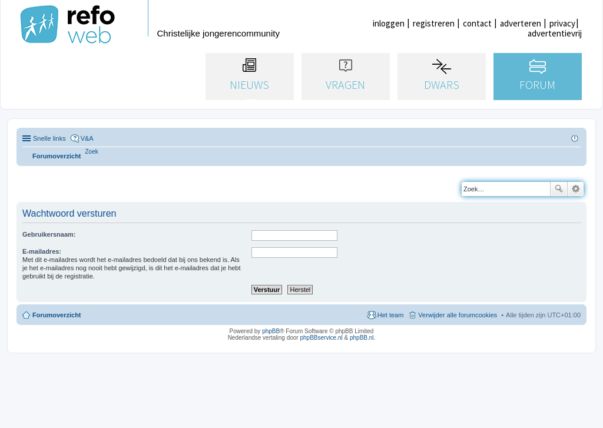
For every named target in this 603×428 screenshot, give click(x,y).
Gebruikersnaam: (48, 234)
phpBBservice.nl (321, 337)
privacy (562, 23)
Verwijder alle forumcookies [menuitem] (457, 314)
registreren (434, 23)
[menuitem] (91, 151)
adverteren (520, 23)
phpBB (271, 331)
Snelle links (49, 138)
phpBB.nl (362, 337)
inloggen (389, 23)
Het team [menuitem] (390, 314)
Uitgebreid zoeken (576, 189)
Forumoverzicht (56, 314)
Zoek (559, 189)
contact (477, 23)
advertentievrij (555, 33)
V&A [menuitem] (87, 138)
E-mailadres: (41, 251)
